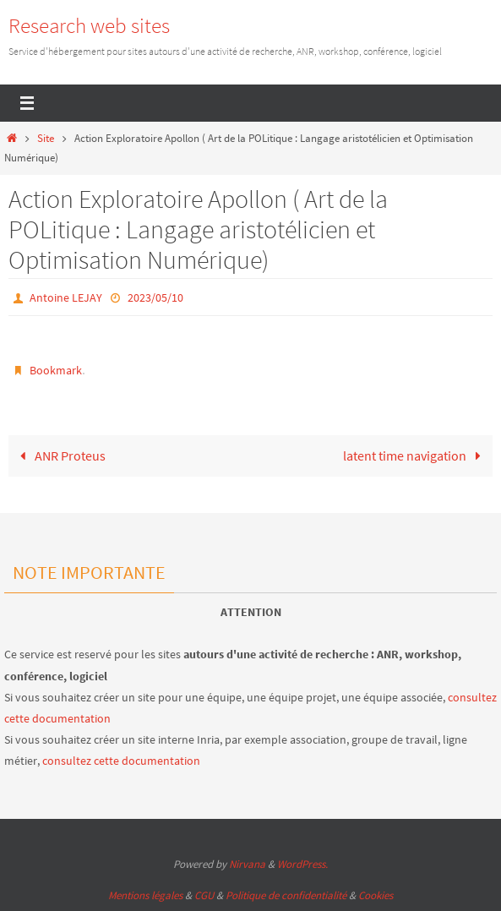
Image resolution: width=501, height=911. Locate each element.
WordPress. (302, 864)
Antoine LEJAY (66, 297)
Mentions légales (145, 895)
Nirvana (247, 864)
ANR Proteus (60, 455)
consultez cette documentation (121, 760)
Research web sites (89, 25)
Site (45, 138)
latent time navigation (415, 455)
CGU (204, 895)
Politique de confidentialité (286, 895)
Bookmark (56, 370)
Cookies (375, 895)
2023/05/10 (155, 297)
